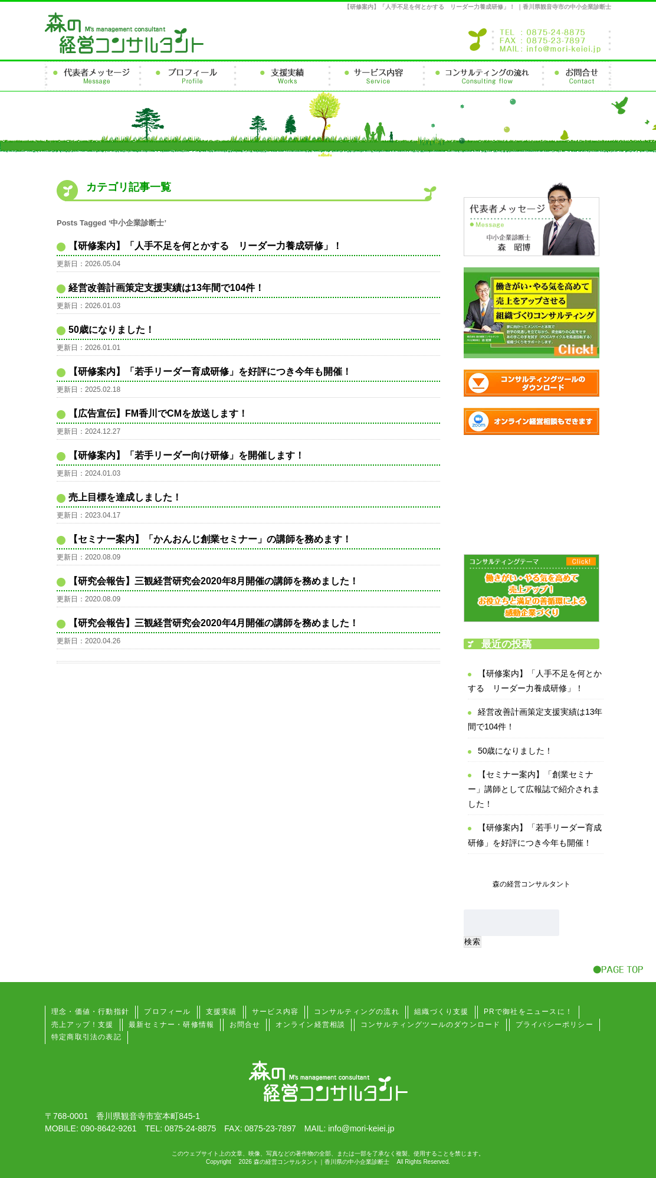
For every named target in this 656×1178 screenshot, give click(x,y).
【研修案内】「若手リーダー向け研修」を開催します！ (186, 455)
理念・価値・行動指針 (90, 1011)
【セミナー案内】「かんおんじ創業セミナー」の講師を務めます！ (210, 539)
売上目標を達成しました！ (125, 497)
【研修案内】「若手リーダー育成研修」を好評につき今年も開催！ (210, 372)
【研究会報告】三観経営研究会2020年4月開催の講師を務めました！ (213, 623)
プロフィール (167, 1011)
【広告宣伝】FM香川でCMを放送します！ (158, 413)
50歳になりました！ (111, 330)
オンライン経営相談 (310, 1024)
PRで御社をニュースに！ (528, 1011)
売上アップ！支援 (82, 1024)
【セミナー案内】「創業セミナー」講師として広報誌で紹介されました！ (534, 789)
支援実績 (221, 1011)
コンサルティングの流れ (356, 1011)
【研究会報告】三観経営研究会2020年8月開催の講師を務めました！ (213, 581)
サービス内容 (275, 1011)
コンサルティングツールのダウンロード (430, 1024)
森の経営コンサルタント (531, 884)
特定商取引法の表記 (86, 1037)
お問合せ (245, 1024)
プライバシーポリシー (554, 1024)
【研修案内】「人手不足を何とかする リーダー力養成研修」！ (205, 246)
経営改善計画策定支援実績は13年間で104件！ (166, 288)
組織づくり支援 (441, 1011)
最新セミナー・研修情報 (171, 1024)
